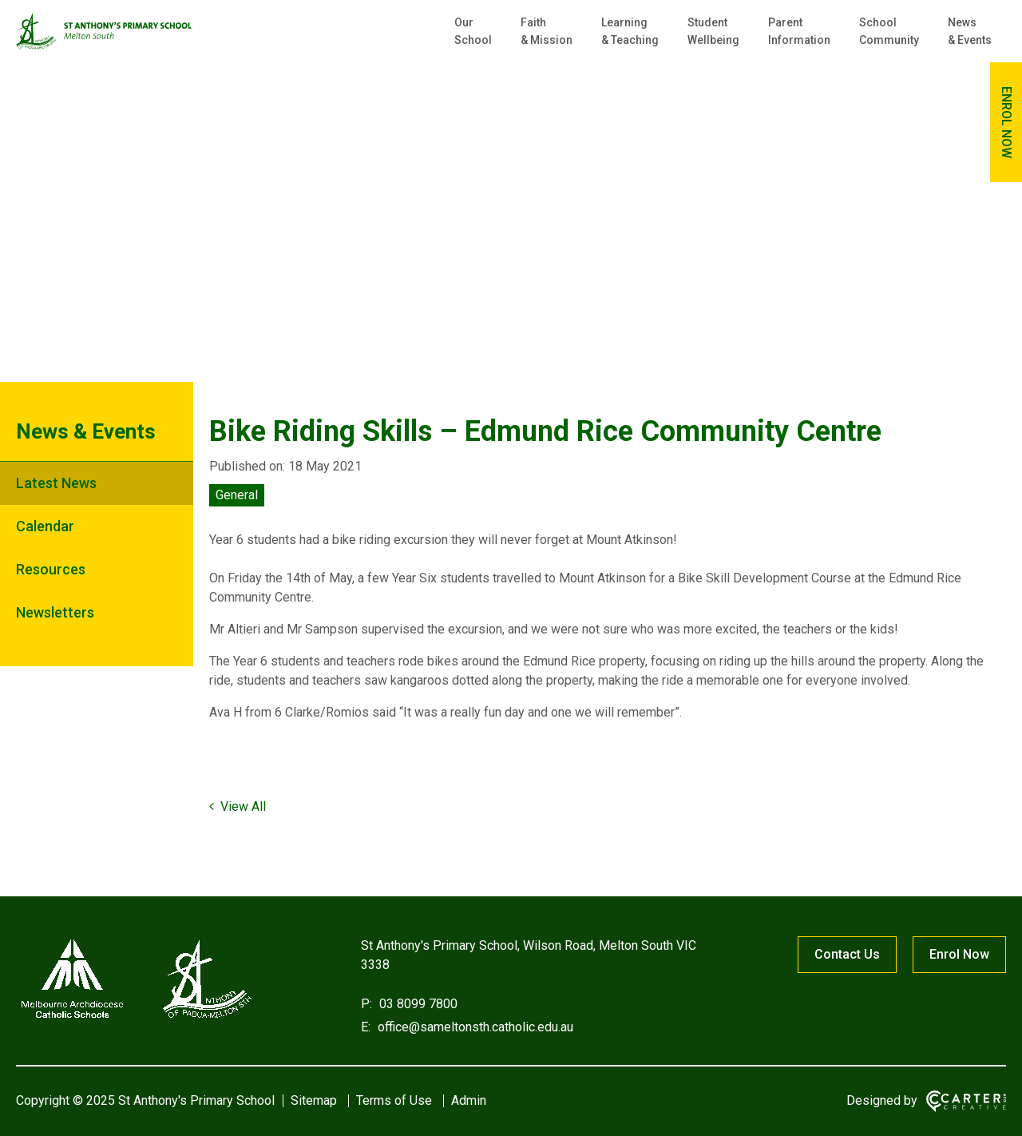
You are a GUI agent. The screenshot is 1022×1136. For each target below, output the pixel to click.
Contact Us (847, 954)
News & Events (970, 31)
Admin (468, 1100)
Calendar (45, 526)
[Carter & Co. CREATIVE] (966, 1101)
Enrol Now (959, 954)
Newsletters (55, 612)
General (237, 494)
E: (365, 1027)
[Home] (136, 1018)
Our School (473, 31)
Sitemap (314, 1100)
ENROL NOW (1006, 122)
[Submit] (952, 85)
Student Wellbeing (713, 31)
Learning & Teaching (630, 31)
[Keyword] (850, 86)
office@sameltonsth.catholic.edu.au (473, 1027)
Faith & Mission (546, 31)
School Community (889, 31)
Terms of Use (394, 1100)
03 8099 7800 (417, 1003)
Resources (50, 569)
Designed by (881, 1100)
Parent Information (799, 31)
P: (366, 1003)
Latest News (56, 483)
